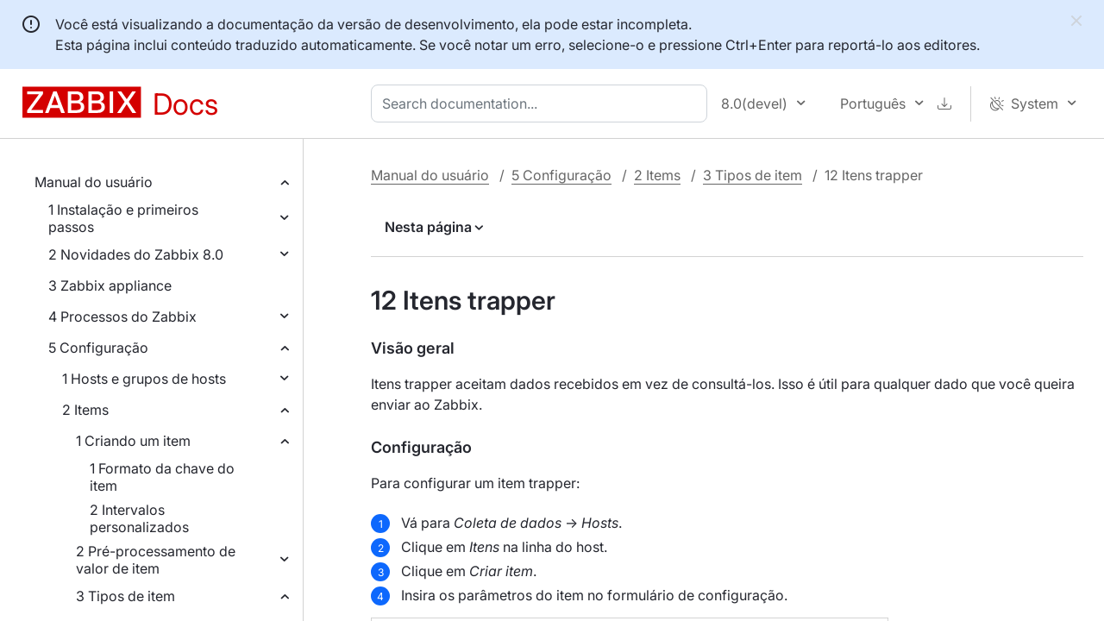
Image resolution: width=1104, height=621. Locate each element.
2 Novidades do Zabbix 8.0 (135, 254)
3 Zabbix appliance (110, 285)
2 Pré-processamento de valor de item (155, 560)
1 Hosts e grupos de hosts (144, 378)
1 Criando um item (133, 440)
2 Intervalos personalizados (139, 518)
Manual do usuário (93, 182)
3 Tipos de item (125, 596)
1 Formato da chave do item (162, 477)
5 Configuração (98, 347)
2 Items (85, 409)
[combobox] (542, 103)
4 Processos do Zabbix (122, 316)
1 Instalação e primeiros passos (123, 218)
